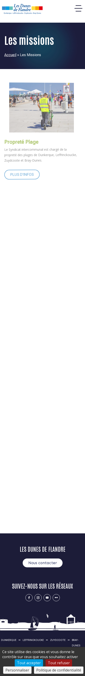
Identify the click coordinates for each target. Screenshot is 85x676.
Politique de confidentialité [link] (58, 670)
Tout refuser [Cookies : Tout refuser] (59, 662)
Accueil (10, 55)
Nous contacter (42, 563)
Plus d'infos (19, 174)
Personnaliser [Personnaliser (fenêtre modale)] (17, 670)
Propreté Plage (18, 142)
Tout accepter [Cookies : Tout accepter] (29, 662)
